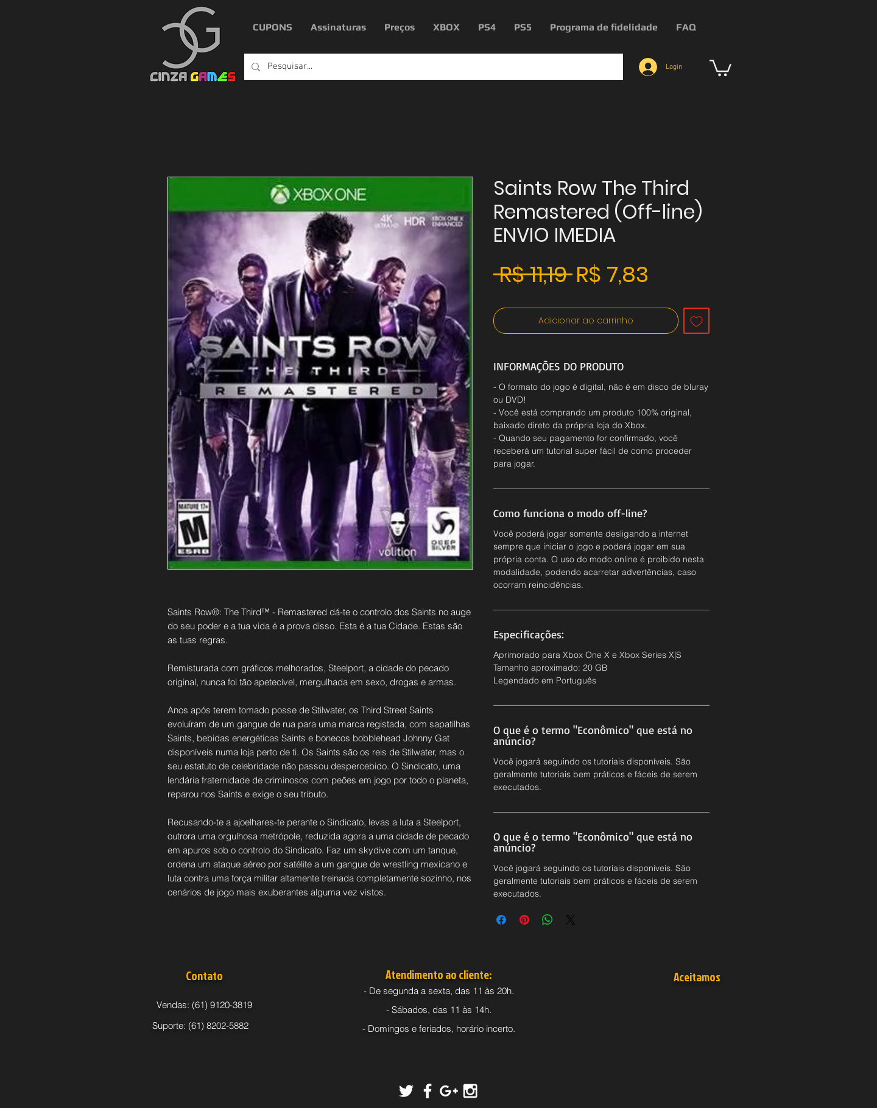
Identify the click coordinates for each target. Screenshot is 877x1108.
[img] (676, 1006)
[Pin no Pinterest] (524, 919)
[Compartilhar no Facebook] (501, 919)
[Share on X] (570, 919)
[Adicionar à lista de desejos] (696, 321)
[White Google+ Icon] (449, 1091)
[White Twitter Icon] (406, 1091)
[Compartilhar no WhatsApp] (547, 919)
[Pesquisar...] (432, 67)
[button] (720, 67)
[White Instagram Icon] (470, 1091)
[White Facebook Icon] (427, 1091)
